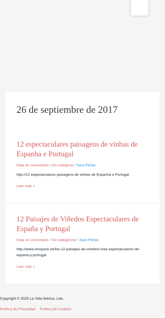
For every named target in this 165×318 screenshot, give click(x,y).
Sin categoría (62, 165)
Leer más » (25, 186)
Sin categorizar (64, 240)
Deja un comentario (32, 165)
